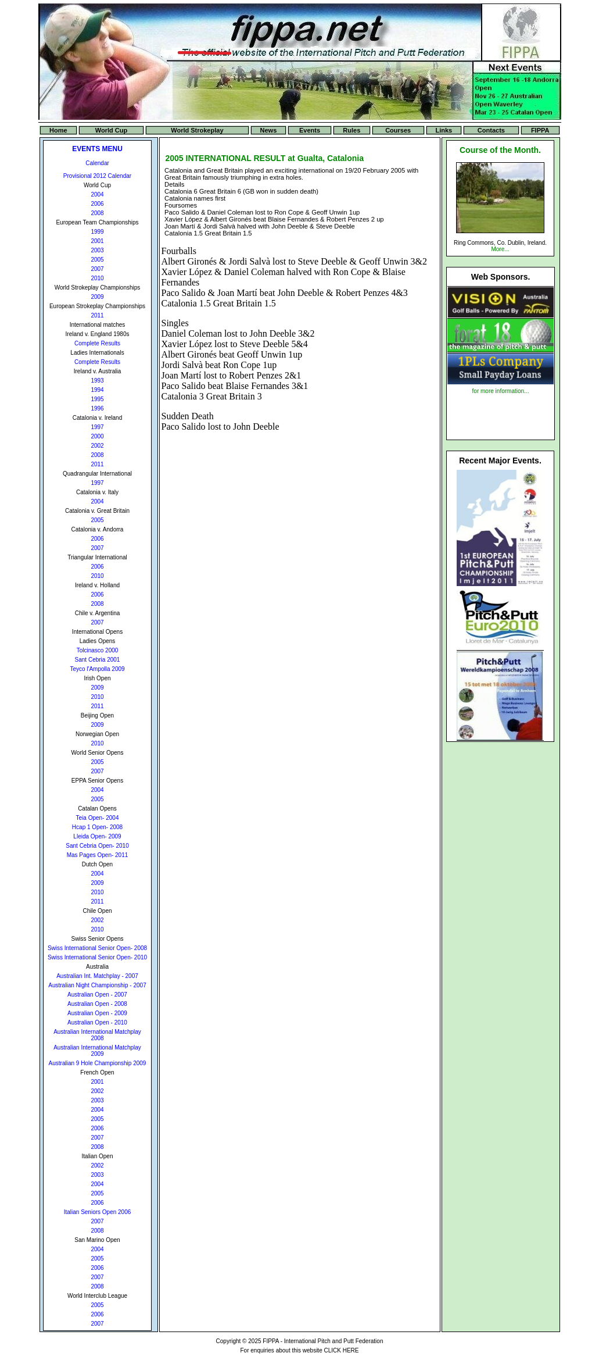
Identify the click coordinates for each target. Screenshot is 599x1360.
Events (309, 130)
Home (58, 130)
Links (443, 130)
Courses (398, 130)
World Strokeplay (197, 130)
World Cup (111, 130)
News (268, 130)
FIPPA (540, 130)
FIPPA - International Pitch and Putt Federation (323, 1341)
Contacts (491, 130)
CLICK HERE (341, 1350)
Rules (351, 130)
